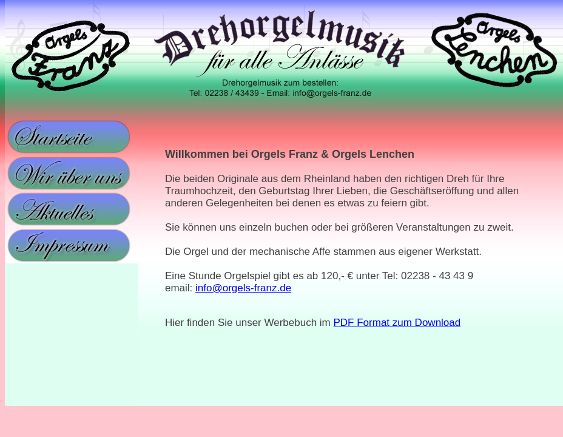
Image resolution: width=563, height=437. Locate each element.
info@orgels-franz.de (243, 288)
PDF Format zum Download (397, 322)
